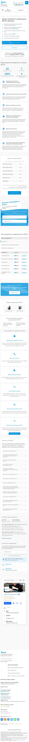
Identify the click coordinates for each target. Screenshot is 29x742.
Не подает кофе (4, 262)
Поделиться (2, 719)
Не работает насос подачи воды (7, 259)
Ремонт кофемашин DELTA (14, 673)
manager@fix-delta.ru (6, 698)
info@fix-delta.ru (5, 694)
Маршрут (7, 603)
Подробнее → (24, 255)
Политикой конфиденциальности (14, 555)
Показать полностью (6, 538)
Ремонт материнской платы (7, 163)
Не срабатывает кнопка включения (5, 273)
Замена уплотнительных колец (7, 174)
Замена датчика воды (6, 177)
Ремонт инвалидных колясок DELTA (16, 675)
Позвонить (20, 10)
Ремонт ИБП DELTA (12, 670)
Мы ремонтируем (6, 10)
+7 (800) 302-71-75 (18, 4)
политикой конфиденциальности (19, 223)
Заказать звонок (14, 292)
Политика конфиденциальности (14, 729)
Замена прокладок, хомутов (7, 167)
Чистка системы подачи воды (7, 170)
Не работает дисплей (5, 265)
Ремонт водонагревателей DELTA (15, 667)
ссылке (6, 661)
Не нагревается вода (5, 255)
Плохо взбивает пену (5, 268)
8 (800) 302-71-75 (5, 691)
